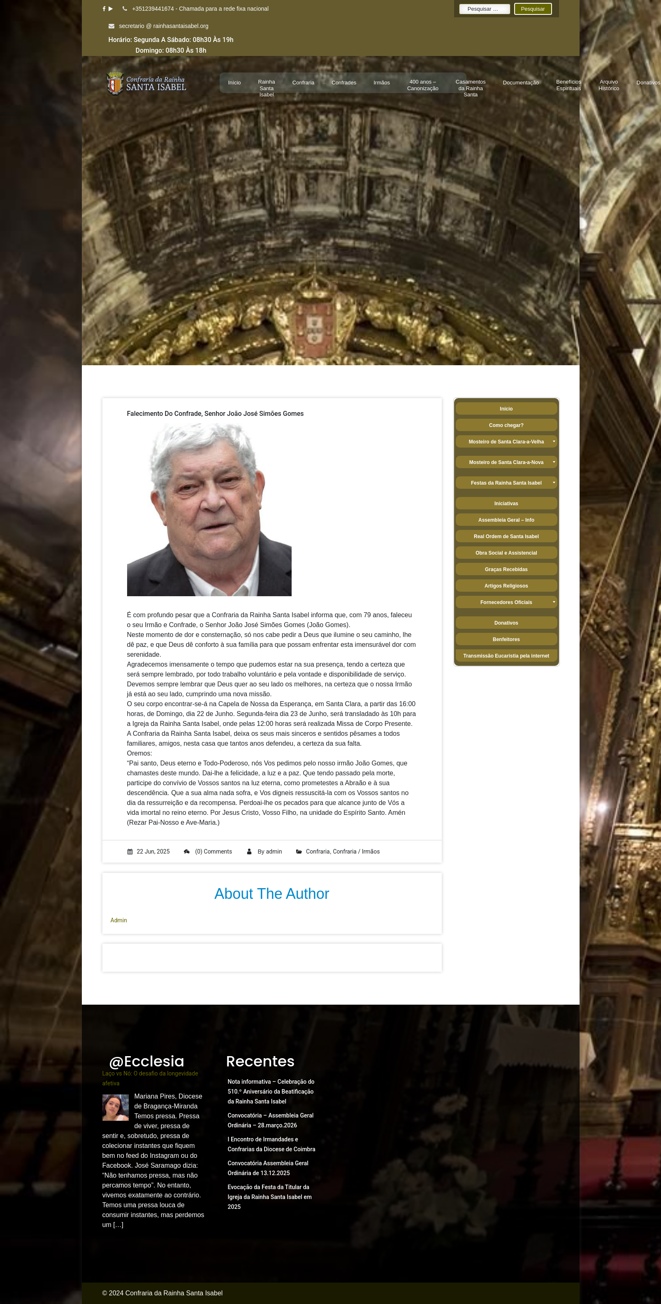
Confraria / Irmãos (356, 851)
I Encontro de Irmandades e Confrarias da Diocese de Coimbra (271, 1144)
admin (274, 851)
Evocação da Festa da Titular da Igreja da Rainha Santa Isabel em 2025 (270, 1197)
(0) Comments (208, 851)
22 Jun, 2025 (148, 851)
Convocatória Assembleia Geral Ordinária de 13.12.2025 (268, 1168)
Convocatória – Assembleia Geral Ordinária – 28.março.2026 (271, 1120)
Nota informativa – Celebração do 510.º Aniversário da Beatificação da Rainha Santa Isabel (271, 1091)
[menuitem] (234, 83)
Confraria (318, 851)
